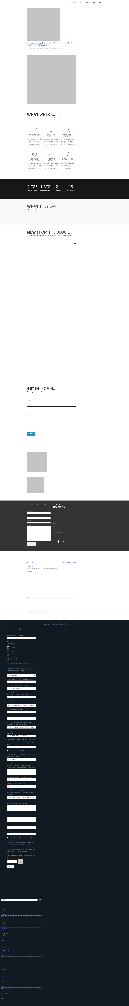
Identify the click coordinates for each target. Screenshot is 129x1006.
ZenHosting (66, 624)
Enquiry (88, 2)
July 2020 (3, 909)
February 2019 (4, 928)
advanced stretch (5, 950)
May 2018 (3, 940)
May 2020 (3, 914)
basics (2, 952)
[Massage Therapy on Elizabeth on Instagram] (63, 541)
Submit (31, 433)
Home (69, 2)
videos (2, 998)
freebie (2, 967)
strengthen (3, 986)
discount (3, 960)
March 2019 (3, 926)
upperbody (3, 995)
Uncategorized (42, 48)
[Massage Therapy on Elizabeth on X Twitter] (57, 541)
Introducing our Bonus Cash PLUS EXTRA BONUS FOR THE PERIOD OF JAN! (49, 44)
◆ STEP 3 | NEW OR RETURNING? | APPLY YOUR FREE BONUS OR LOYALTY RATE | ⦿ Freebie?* (21, 702)
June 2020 (3, 911)
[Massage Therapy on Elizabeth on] (60, 541)
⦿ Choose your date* (12, 641)
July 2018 (3, 935)
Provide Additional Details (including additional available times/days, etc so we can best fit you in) (20, 802)
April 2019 (3, 923)
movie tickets (4, 972)
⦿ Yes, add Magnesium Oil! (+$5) (15, 750)
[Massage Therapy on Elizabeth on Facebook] (54, 541)
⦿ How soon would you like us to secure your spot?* (19, 679)
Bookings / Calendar (96, 2)
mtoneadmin (59, 48)
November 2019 (4, 919)
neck (2, 974)
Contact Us (31, 544)
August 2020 (4, 907)
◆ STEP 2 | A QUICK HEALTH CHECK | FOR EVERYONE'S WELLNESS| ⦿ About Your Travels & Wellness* (19, 693)
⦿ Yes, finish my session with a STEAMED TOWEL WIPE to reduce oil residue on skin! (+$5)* (20, 755)
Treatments (75, 2)
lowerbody (3, 969)
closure (2, 955)
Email (28, 597)
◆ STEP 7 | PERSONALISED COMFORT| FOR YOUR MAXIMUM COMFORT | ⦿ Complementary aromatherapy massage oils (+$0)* (21, 742)
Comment (29, 571)
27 (8, 647)
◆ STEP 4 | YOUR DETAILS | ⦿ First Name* (17, 709)
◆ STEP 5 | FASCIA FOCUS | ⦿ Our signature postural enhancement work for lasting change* (19, 723)
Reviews (82, 2)
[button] (75, 243)
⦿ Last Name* (10, 716)
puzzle (2, 983)
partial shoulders (4, 976)
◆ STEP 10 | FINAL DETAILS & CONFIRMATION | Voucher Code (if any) (21, 814)
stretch (2, 988)
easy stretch (3, 964)
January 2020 (4, 916)
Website (29, 603)
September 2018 (4, 933)
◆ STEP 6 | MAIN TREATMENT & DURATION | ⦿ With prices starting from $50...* (21, 732)
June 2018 (3, 938)
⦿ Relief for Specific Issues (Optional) (16, 783)
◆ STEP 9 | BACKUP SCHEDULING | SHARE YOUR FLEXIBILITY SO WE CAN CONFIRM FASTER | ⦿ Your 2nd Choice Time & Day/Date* (20, 792)
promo (2, 981)
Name (29, 591)
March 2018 (3, 943)
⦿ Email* (9, 831)
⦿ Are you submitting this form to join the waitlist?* (20, 685)
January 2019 (4, 931)
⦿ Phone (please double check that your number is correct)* (21, 825)
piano (2, 979)
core (2, 957)
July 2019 (3, 921)
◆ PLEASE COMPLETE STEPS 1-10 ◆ (15, 635)
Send (10, 866)
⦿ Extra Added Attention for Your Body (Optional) (19, 777)
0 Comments (32, 562)
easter (2, 962)
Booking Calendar (11, 644)
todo (2, 991)
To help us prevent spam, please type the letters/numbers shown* (21, 856)
